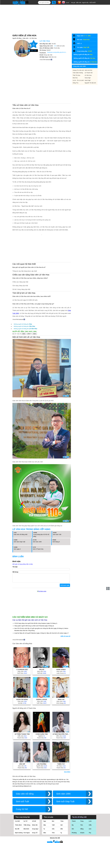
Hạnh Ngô (87, 80)
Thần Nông (27, 826)
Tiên (81, 826)
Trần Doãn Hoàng (78, 72)
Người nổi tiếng (16, 38)
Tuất (53, 826)
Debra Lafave (41, 701)
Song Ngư (35, 830)
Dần (61, 830)
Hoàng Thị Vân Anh (78, 70)
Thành (74, 823)
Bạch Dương (19, 834)
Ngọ (44, 823)
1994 (89, 35)
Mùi (53, 823)
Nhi (73, 830)
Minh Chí (61, 701)
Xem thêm (67, 773)
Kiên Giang (61, 705)
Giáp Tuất (86, 47)
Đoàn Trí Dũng (22, 701)
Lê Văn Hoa (33, 38)
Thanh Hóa (22, 739)
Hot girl (73, 2)
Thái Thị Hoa (76, 75)
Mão (44, 834)
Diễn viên (78, 2)
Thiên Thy (61, 766)
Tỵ (61, 834)
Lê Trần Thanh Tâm (22, 736)
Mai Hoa (75, 77)
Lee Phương (41, 766)
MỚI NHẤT (92, 2)
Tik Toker (61, 767)
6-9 (55, 46)
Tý (44, 830)
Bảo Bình (26, 830)
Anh (90, 830)
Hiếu (90, 826)
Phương (74, 834)
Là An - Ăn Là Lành (78, 80)
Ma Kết (17, 830)
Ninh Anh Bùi (88, 70)
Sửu (53, 830)
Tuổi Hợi (41, 675)
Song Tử (34, 834)
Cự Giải (17, 823)
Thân (62, 823)
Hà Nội (22, 705)
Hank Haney (61, 671)
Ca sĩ (67, 2)
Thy (90, 834)
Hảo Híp (22, 766)
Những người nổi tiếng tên (23, 324)
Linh (90, 823)
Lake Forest (61, 675)
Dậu (44, 826)
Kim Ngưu (27, 834)
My (73, 826)
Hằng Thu (75, 83)
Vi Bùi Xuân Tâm (42, 736)
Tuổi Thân (22, 675)
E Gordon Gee (22, 671)
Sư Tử (25, 823)
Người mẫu (85, 2)
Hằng (81, 830)
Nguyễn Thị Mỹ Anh (90, 83)
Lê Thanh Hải (88, 72)
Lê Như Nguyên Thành (61, 736)
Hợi (61, 826)
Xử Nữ (90, 51)
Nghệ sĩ (41, 737)
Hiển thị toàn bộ (65, 638)
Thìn (53, 834)
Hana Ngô (88, 77)
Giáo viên (25, 38)
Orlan (41, 671)
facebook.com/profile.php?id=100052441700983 (57, 52)
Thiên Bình (18, 826)
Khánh (82, 834)
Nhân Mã (34, 826)
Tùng (81, 823)
